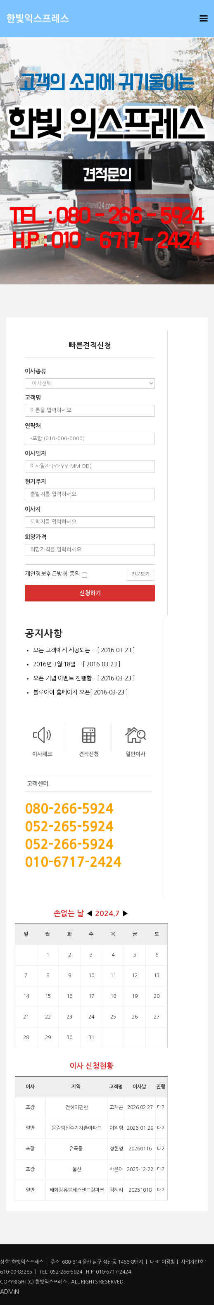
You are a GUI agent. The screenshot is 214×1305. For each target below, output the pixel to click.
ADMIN (9, 1292)
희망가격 (35, 537)
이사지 (33, 509)
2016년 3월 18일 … (77, 664)
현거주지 (35, 481)
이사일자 (35, 453)
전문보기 (140, 574)
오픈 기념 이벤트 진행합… (84, 678)
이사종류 (35, 371)
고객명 (33, 398)
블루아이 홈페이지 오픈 (80, 692)
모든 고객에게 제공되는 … (84, 650)
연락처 (33, 426)
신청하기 (90, 593)
